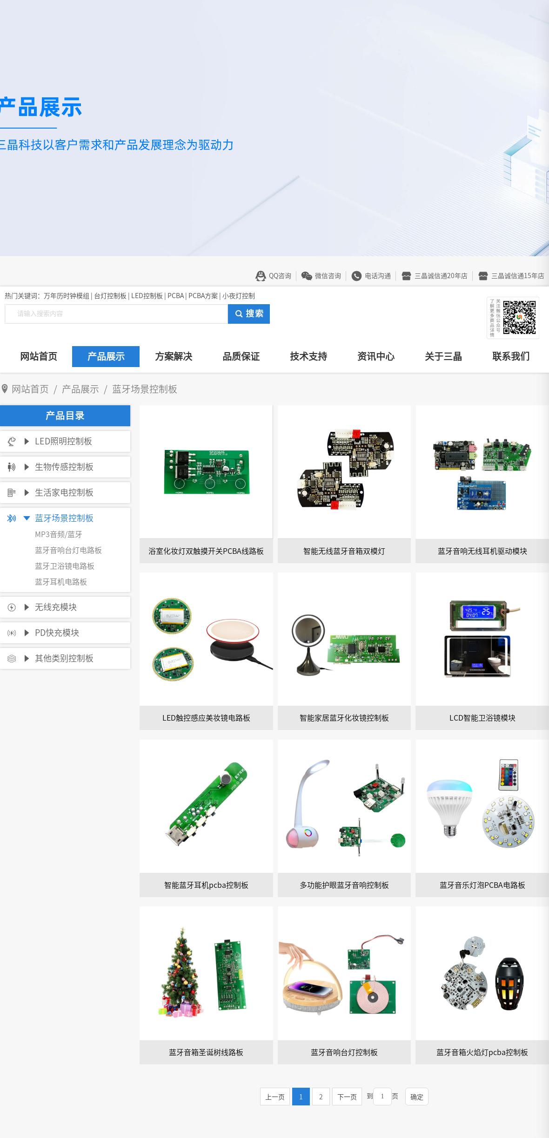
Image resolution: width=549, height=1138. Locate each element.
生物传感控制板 (64, 467)
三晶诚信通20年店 (441, 276)
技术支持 (308, 356)
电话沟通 (378, 276)
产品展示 (106, 356)
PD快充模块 (57, 632)
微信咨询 (328, 276)
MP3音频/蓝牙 (58, 534)
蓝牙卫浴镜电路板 (64, 566)
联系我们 (510, 356)
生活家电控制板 (64, 492)
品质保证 (241, 356)
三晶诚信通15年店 (517, 276)
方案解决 (173, 356)
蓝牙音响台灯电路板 (68, 550)
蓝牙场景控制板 (64, 518)
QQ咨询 (280, 276)
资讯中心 (376, 356)
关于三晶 (443, 356)
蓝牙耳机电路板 (61, 582)
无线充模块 (56, 607)
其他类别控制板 (64, 658)
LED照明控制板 (63, 441)
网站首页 (38, 356)
